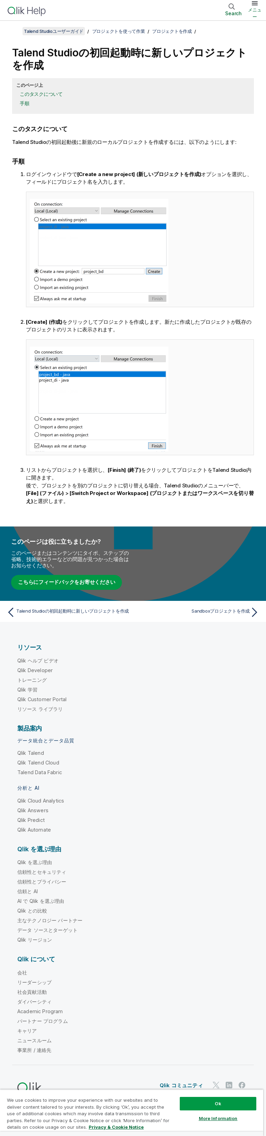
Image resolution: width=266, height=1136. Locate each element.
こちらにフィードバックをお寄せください (66, 582)
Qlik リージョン (34, 940)
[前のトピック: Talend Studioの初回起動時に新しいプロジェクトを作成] (68, 612)
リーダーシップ (34, 982)
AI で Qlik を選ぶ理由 (40, 901)
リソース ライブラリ (40, 709)
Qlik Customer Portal (41, 699)
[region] (131, 1112)
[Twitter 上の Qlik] (216, 1085)
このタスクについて (41, 94)
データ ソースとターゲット (47, 930)
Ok (218, 1103)
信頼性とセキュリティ (41, 872)
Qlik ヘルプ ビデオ (38, 660)
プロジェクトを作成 (172, 31)
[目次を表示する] (14, 31)
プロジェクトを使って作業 (118, 31)
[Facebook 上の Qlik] (242, 1085)
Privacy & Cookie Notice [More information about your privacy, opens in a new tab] (116, 1127)
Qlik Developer (35, 670)
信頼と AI (27, 891)
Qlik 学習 (27, 690)
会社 (22, 972)
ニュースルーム (34, 1040)
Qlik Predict (31, 820)
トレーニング (32, 680)
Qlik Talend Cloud (38, 763)
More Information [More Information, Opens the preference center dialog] (218, 1118)
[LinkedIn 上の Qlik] (229, 1085)
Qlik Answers (32, 810)
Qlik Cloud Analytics (40, 801)
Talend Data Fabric (39, 772)
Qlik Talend (30, 753)
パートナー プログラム (42, 1021)
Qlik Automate (34, 830)
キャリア (27, 1031)
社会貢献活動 (32, 992)
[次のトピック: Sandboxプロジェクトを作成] (198, 612)
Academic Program (40, 1011)
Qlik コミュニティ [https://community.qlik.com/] (181, 1085)
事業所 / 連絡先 (34, 1050)
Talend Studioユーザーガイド (53, 31)
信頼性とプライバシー (41, 882)
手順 (24, 103)
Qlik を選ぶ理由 (34, 862)
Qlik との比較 (32, 911)
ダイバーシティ (34, 1002)
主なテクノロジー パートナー (49, 920)
